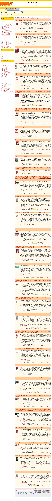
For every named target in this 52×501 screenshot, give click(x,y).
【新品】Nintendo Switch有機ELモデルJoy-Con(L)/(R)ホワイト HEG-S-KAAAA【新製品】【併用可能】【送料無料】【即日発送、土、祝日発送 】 (33, 247)
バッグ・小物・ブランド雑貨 (5, 72)
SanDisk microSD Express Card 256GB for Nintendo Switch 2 (27, 127)
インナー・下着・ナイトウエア (6, 84)
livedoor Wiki (44, 492)
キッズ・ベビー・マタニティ (5, 65)
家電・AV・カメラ (4, 76)
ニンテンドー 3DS (4, 55)
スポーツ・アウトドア (4, 68)
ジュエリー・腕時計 (4, 67)
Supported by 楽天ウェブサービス (46, 499)
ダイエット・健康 (4, 69)
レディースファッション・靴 (5, 73)
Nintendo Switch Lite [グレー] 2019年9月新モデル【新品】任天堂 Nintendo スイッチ (31, 348)
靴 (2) (2, 22)
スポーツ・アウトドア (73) (5, 27)
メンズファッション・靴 (5, 89)
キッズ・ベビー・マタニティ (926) (6, 25)
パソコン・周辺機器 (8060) (5, 30)
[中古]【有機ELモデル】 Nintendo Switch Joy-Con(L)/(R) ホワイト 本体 (29, 427)
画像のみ (39, 492)
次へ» (36, 18)
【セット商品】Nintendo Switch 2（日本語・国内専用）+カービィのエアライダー (31, 442)
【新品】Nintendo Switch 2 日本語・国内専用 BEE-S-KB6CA (27, 47)
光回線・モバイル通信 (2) (5, 32)
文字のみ (35, 492)
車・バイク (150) (4, 40)
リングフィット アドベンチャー (21, 156)
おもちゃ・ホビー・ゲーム (5, 64)
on (34, 493)
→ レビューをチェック (44, 31)
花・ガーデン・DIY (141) (5, 45)
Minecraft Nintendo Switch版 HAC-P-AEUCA (24, 472)
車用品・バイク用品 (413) (5, 41)
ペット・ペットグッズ (4, 75)
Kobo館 (17, 8)
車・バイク (3, 77)
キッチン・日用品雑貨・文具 (5, 66)
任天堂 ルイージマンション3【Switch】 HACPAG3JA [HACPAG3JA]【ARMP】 (30, 455)
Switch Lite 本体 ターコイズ (20, 263)
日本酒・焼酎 (3, 85)
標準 (18, 492)
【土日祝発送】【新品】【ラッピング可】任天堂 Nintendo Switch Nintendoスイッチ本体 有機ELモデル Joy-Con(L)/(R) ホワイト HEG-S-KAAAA (32, 332)
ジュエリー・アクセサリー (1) (6, 24)
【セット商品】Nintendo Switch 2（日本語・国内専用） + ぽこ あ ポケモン (30, 34)
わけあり (2, 57)
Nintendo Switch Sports (19, 63)
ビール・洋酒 (3, 86)
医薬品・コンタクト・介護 (5, 88)
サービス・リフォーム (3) (5, 46)
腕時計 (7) (3, 23)
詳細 (21, 492)
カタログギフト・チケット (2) (6, 47)
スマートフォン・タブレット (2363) (6, 31)
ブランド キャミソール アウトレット (7, 91)
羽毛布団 (2, 54)
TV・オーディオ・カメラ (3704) (6, 29)
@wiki (49, 492)
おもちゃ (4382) (3, 26)
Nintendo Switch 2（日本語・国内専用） (23, 20)
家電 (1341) (3, 28)
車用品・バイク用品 (4, 83)
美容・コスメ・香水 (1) (5, 42)
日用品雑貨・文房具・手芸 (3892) (6, 34)
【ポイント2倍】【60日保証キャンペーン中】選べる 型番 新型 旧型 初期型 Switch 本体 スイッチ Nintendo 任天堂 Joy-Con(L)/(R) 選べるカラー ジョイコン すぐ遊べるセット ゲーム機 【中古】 (33, 410)
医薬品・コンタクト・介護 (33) (6, 43)
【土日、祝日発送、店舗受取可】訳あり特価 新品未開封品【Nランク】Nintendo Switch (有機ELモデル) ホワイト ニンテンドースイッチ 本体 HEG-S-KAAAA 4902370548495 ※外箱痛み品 (33, 109)
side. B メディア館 (9, 8)
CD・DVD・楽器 (4, 90)
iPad (2, 58)
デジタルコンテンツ (4, 82)
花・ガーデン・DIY (4, 74)
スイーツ (2, 87)
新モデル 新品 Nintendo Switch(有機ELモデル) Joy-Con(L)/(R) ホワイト (29, 139)
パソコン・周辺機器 (4, 71)
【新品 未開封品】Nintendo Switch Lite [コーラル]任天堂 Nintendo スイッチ (30, 212)
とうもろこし (3, 56)
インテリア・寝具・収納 (5, 63)
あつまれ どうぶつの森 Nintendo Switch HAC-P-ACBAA (26, 196)
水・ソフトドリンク (4, 70)
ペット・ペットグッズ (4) (5, 44)
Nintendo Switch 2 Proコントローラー (22, 365)
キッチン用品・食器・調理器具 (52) (6, 35)
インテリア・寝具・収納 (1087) (6, 33)
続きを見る (40, 28)
